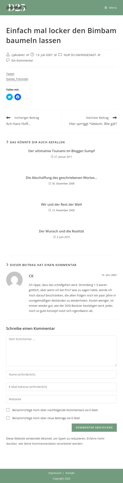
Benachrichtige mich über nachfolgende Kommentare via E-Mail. (55, 410)
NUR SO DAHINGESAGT (80, 55)
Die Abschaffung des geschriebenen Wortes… (61, 177)
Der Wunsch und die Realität (61, 231)
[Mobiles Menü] (111, 7)
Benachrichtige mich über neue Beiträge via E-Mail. (46, 418)
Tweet (10, 74)
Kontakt (70, 473)
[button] (16, 8)
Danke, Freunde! (17, 79)
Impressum (54, 473)
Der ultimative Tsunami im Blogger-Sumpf (61, 151)
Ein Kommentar (22, 60)
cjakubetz (18, 55)
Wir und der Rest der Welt (61, 204)
